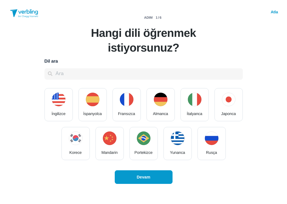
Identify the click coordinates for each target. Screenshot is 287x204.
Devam (143, 177)
